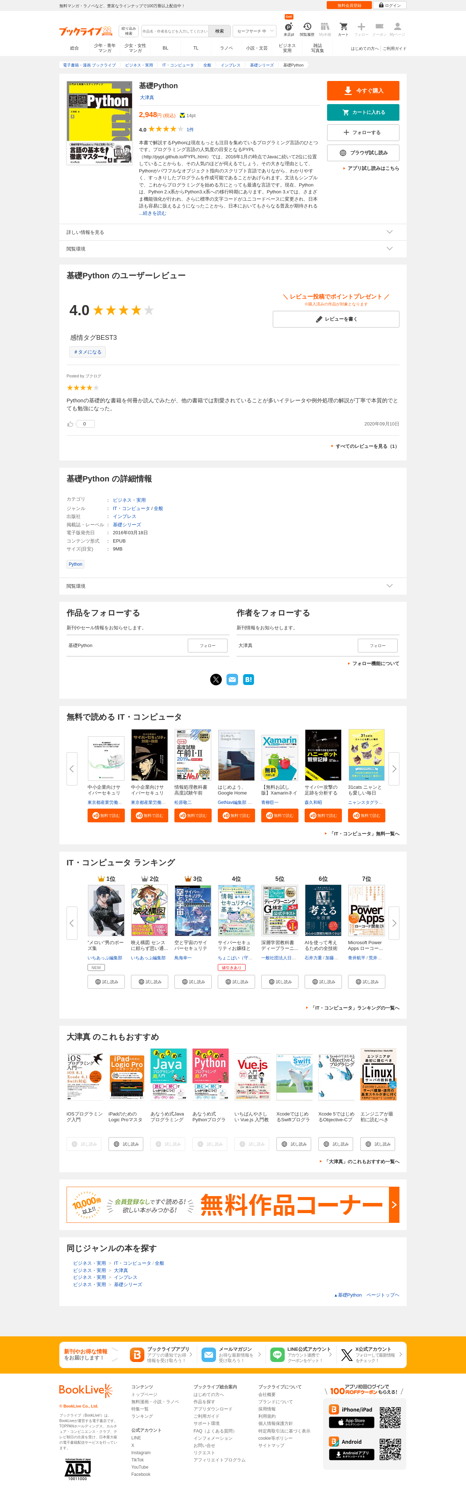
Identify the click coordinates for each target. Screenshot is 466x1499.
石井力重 (313, 957)
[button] (106, 815)
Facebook (141, 1474)
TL (195, 48)
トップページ (144, 1394)
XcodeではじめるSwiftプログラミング (293, 1119)
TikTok (137, 1459)
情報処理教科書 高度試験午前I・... (190, 792)
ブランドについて (275, 1401)
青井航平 (356, 957)
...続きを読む (152, 213)
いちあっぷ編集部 (105, 957)
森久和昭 (313, 802)
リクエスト (204, 1452)
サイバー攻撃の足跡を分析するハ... (321, 792)
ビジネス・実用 (129, 500)
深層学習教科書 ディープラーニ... (279, 945)
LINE (136, 1437)
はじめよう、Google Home (232, 790)
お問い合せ (204, 1445)
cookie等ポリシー (275, 1438)
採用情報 (267, 1409)
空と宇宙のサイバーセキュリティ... (190, 948)
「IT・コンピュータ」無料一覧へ (364, 833)
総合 (74, 48)
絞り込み (129, 31)
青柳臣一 (270, 802)
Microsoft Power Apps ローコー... (365, 945)
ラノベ (226, 48)
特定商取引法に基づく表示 (284, 1431)
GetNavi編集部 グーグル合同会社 (250, 802)
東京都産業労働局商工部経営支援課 (122, 802)
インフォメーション (213, 1438)
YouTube (139, 1467)
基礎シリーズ (127, 524)
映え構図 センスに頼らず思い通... (149, 945)
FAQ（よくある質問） (215, 1431)
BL (166, 48)
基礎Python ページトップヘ (366, 1295)
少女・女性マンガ (135, 48)
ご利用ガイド (395, 48)
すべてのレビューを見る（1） (367, 446)
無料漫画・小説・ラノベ (155, 1401)
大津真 (147, 97)
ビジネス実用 (287, 48)
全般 (158, 508)
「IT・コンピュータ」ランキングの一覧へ (354, 1008)
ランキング (142, 1416)
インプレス (124, 516)
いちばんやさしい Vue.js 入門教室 (251, 1119)
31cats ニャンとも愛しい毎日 (365, 790)
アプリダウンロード (213, 1409)
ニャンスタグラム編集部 (372, 802)
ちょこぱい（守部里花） (242, 957)
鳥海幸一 (183, 957)
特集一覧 (140, 1409)
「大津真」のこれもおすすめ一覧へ (361, 1161)
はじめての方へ (365, 48)
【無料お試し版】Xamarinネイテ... (279, 792)
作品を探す (204, 1401)
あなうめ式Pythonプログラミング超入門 (209, 1119)
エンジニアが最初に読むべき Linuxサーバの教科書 (377, 1122)
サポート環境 (207, 1423)
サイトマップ (271, 1445)
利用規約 (267, 1416)
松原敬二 (183, 802)
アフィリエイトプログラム (220, 1459)
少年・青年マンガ (105, 48)
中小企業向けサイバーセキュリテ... (104, 792)
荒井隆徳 (377, 957)
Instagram (141, 1452)
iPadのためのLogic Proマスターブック (126, 1119)
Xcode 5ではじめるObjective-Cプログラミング (336, 1119)
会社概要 (267, 1394)
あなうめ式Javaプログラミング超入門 (167, 1119)
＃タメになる (87, 352)
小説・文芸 (257, 48)
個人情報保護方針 (275, 1423)
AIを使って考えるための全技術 (321, 945)
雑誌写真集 (317, 48)
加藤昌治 (334, 957)
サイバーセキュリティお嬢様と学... (234, 948)
